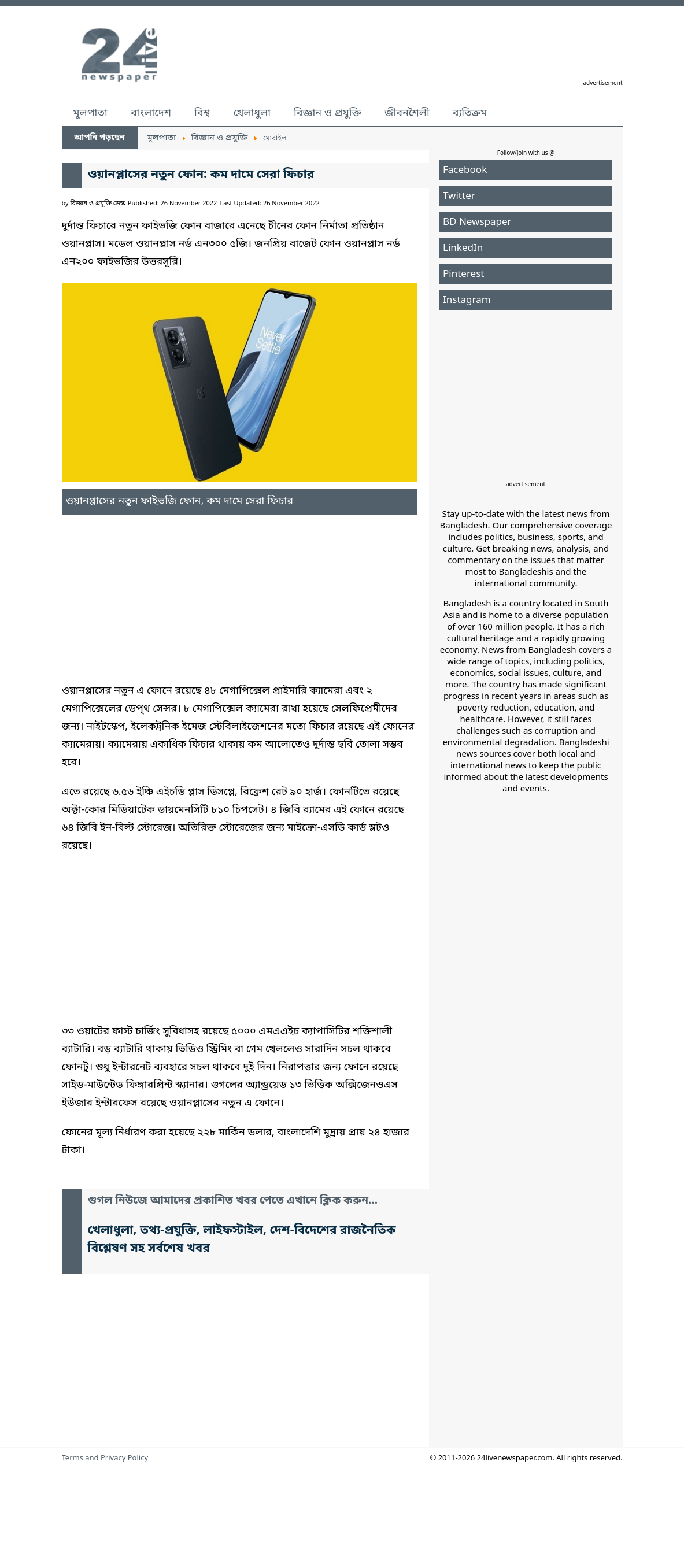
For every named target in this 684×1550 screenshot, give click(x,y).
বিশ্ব (202, 113)
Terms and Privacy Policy (105, 1458)
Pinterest (463, 274)
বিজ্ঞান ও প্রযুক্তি (327, 113)
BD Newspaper (477, 222)
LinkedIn (463, 248)
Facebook (465, 170)
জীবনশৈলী (407, 113)
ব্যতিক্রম (470, 113)
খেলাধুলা (252, 113)
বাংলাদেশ (151, 113)
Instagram (467, 300)
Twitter (459, 196)
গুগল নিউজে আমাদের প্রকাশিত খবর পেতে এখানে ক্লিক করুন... (233, 1201)
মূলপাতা (90, 113)
